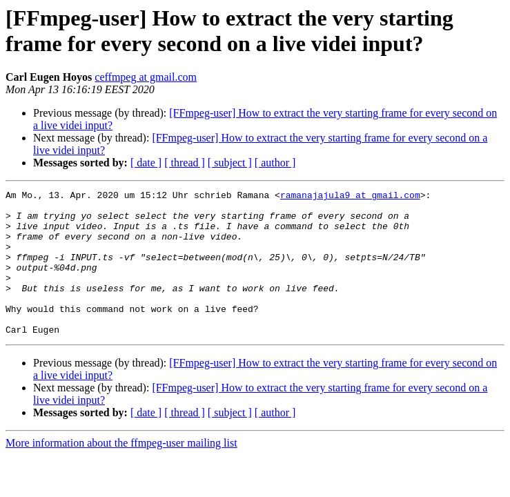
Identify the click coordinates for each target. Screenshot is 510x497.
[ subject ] (230, 162)
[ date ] (145, 162)
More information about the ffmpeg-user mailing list (121, 472)
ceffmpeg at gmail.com (146, 77)
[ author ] (275, 162)
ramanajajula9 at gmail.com (350, 197)
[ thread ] (184, 162)
